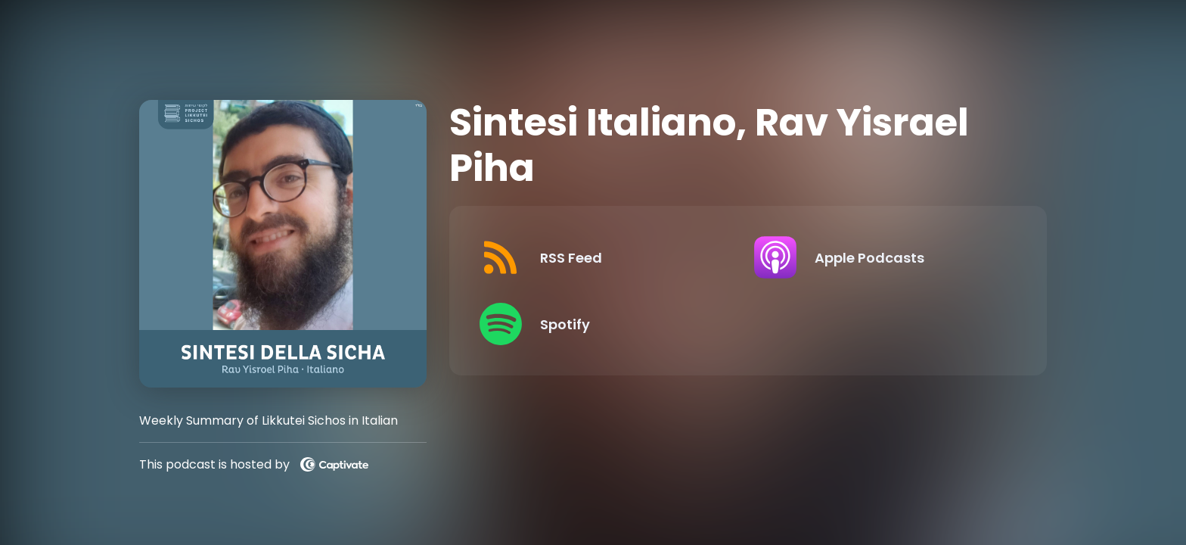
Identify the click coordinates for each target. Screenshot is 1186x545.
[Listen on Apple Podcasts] (879, 257)
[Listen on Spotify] (604, 324)
